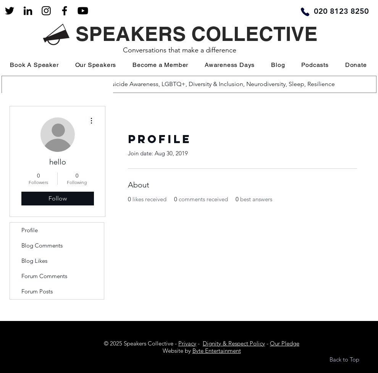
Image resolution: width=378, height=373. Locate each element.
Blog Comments (42, 245)
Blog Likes (34, 260)
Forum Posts (37, 291)
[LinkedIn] (28, 11)
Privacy (187, 343)
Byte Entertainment (216, 350)
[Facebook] (64, 11)
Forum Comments (44, 276)
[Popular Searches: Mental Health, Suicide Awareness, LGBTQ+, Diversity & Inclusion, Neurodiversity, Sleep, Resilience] (188, 84)
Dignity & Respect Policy (234, 343)
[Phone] (305, 12)
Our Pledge (284, 343)
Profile (29, 230)
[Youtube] (83, 11)
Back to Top (344, 359)
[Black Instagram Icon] (46, 11)
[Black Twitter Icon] (9, 11)
